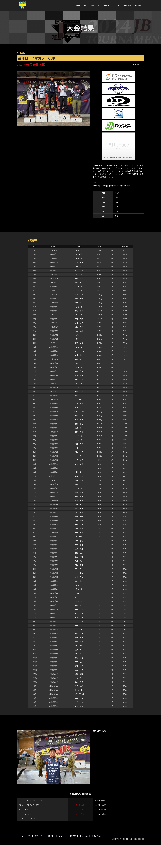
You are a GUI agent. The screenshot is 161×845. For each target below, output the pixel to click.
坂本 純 (79, 335)
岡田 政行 (79, 504)
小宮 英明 (79, 529)
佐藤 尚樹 (79, 706)
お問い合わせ (96, 836)
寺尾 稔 (79, 387)
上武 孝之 (79, 670)
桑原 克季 (79, 686)
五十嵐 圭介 (79, 690)
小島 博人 (79, 678)
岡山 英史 (79, 282)
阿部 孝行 (79, 452)
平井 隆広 (79, 569)
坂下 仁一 (79, 561)
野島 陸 (79, 347)
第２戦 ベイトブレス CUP (28, 805)
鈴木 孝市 (79, 666)
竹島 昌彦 (79, 621)
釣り (85, 5)
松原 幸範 (79, 500)
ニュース (117, 5)
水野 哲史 (79, 541)
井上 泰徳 (79, 323)
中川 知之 (79, 319)
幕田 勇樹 (79, 311)
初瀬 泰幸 (79, 403)
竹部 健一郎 (79, 694)
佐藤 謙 (79, 440)
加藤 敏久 (79, 327)
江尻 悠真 (79, 343)
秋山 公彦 (79, 416)
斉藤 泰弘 (79, 492)
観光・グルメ (96, 5)
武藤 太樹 (79, 617)
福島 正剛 (79, 331)
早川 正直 (79, 662)
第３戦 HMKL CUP (25, 809)
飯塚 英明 (79, 581)
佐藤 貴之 (79, 496)
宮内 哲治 (79, 650)
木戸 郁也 (79, 533)
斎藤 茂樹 (79, 371)
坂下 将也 (79, 476)
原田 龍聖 (79, 379)
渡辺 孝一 (79, 646)
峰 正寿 (79, 254)
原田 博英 (79, 625)
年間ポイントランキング (27, 819)
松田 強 (79, 468)
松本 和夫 (79, 480)
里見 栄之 (79, 262)
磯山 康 (79, 383)
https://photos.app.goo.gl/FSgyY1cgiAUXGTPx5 (112, 185)
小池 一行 (79, 448)
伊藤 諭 (79, 307)
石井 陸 (79, 339)
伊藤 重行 (79, 524)
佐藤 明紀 (79, 424)
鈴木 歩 (79, 601)
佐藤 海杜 (79, 391)
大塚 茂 (79, 585)
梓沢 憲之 (79, 545)
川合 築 (79, 436)
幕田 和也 (79, 658)
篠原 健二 (79, 605)
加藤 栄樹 (79, 295)
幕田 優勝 (79, 633)
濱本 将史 (79, 407)
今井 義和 (79, 573)
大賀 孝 (79, 629)
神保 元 (79, 593)
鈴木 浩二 (79, 303)
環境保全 (107, 5)
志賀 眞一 (79, 508)
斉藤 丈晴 (79, 641)
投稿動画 (127, 5)
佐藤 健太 (79, 420)
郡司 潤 (79, 315)
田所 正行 (79, 597)
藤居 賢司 (79, 299)
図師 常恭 (79, 682)
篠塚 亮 (79, 250)
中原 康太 (79, 270)
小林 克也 (79, 395)
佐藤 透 (79, 286)
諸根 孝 (79, 363)
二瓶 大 (79, 488)
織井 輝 (79, 367)
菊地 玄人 (79, 428)
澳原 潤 (79, 274)
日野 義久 (79, 516)
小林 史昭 (79, 613)
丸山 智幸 (79, 577)
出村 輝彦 (79, 432)
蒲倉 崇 (79, 589)
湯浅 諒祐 (79, 674)
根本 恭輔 (79, 444)
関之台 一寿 (79, 351)
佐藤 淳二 (79, 557)
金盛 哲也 (79, 456)
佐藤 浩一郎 (79, 412)
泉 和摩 (79, 537)
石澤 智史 (79, 484)
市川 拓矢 (79, 698)
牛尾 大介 (79, 609)
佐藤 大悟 (79, 464)
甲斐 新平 (79, 278)
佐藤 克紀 (79, 553)
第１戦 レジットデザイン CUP (30, 800)
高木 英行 (79, 355)
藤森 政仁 (79, 359)
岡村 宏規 (79, 512)
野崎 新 (79, 258)
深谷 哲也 (79, 266)
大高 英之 (79, 549)
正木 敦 (79, 290)
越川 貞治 (79, 637)
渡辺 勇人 (79, 654)
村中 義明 (79, 472)
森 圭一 (79, 399)
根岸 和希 (79, 375)
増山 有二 (79, 565)
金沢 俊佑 (79, 460)
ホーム (78, 5)
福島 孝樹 (79, 520)
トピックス (138, 5)
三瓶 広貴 (79, 702)
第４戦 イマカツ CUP (27, 814)
